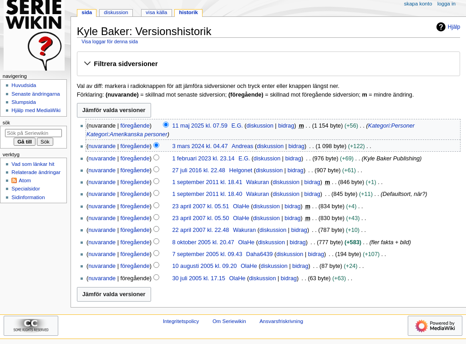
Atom (25, 180)
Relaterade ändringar (36, 172)
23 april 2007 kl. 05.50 (200, 218)
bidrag (286, 126)
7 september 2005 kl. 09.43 (207, 254)
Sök (6, 122)
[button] (268, 64)
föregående (135, 126)
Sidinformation (28, 197)
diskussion (260, 126)
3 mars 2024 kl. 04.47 (200, 146)
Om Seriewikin (229, 321)
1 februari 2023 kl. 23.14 (203, 158)
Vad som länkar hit (32, 164)
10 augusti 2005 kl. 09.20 (204, 266)
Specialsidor (25, 188)
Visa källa (156, 12)
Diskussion (116, 12)
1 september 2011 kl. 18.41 (207, 182)
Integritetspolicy (181, 321)
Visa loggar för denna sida (109, 41)
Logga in (446, 3)
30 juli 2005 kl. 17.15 (198, 278)
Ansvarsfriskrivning (281, 321)
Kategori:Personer (391, 126)
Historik (188, 12)
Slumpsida (23, 102)
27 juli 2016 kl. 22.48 (198, 170)
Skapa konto (418, 3)
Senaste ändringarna (35, 94)
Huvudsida (23, 85)
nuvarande (102, 146)
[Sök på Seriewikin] (33, 133)
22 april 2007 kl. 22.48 (200, 230)
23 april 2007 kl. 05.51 (200, 206)
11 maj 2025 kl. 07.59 (199, 126)
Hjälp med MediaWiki (36, 110)
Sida (86, 12)
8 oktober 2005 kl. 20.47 (203, 242)
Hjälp (447, 26)
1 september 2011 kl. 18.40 (207, 194)
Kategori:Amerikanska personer (126, 134)
